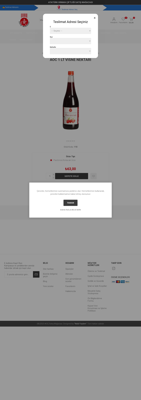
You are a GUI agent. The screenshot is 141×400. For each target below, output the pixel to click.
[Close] (95, 18)
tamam (70, 203)
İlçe (51, 37)
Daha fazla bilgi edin (70, 210)
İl (50, 27)
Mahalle (53, 47)
